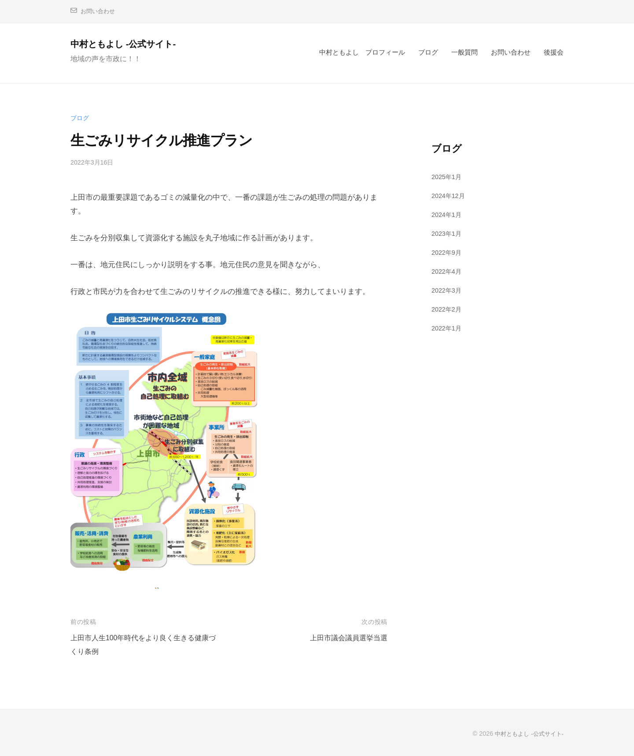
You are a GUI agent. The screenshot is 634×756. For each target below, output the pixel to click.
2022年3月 (447, 290)
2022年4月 (447, 271)
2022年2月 (447, 308)
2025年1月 (447, 176)
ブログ (428, 52)
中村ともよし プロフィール (362, 52)
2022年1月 (447, 327)
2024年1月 (447, 214)
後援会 (554, 52)
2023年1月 (447, 233)
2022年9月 (447, 252)
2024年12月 (449, 195)
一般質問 (464, 52)
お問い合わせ (99, 11)
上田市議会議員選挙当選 (346, 638)
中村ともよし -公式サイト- (129, 43)
